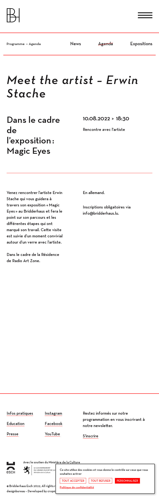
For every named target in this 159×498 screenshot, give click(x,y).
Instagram (53, 413)
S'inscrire (90, 436)
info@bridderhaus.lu (100, 213)
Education (15, 424)
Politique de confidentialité (77, 487)
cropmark (53, 491)
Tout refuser (100, 480)
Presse (12, 434)
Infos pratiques (20, 413)
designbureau (16, 491)
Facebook (53, 424)
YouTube (52, 434)
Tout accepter (73, 480)
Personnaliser (127, 480)
